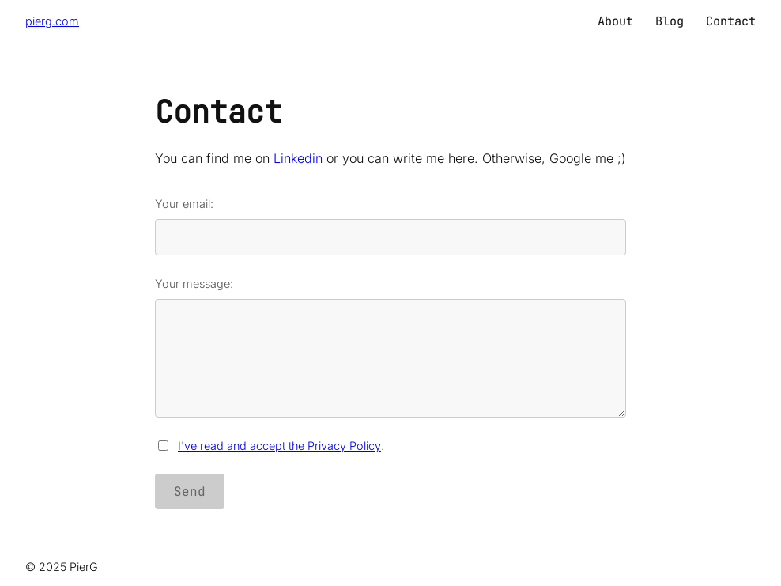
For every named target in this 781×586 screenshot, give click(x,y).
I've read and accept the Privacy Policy (279, 445)
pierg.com (52, 21)
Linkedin (298, 158)
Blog (669, 21)
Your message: (390, 347)
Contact (731, 21)
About (615, 21)
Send (190, 491)
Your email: (390, 226)
